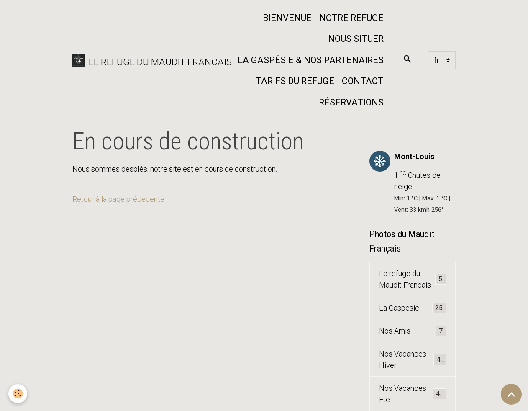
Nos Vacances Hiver (412, 359)
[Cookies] (17, 393)
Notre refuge (351, 18)
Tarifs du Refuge (295, 81)
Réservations (351, 102)
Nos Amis (412, 331)
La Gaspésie (412, 308)
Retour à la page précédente (118, 199)
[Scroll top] (511, 394)
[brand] (145, 60)
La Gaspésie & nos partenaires (311, 60)
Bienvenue (287, 18)
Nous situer (356, 38)
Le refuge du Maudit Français (412, 279)
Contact (363, 81)
